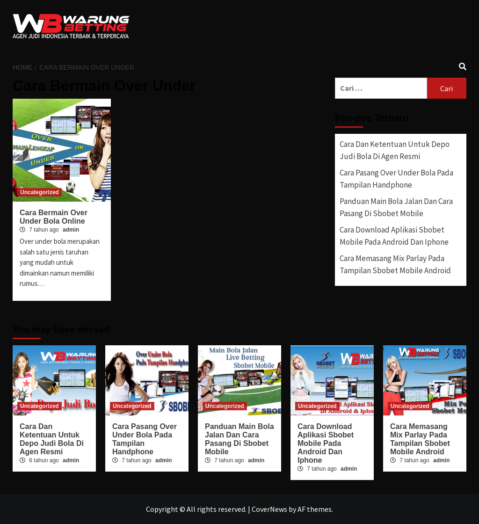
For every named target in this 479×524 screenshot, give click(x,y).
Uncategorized (39, 192)
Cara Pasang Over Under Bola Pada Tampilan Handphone (396, 178)
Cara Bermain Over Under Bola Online (53, 217)
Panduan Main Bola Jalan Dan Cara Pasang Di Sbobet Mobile (396, 207)
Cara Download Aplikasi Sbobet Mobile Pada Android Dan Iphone (394, 236)
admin (71, 229)
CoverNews (269, 509)
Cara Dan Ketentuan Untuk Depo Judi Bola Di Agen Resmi (395, 150)
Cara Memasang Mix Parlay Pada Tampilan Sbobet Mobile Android (395, 264)
